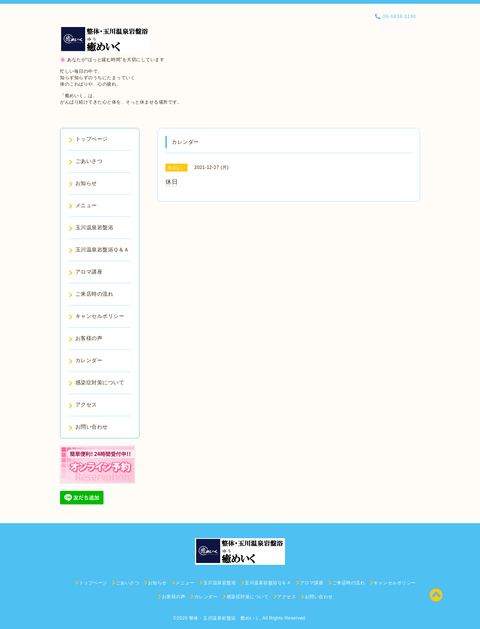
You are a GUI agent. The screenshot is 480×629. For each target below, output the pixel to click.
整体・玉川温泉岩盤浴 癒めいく (224, 618)
